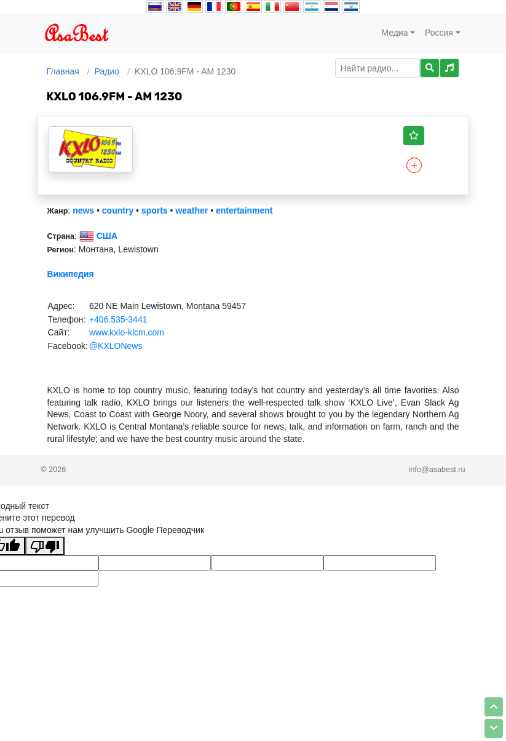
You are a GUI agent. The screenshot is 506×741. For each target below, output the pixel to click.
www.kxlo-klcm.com (126, 332)
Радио (107, 71)
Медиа (394, 33)
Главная (63, 71)
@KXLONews (116, 346)
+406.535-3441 (118, 319)
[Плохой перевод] (45, 546)
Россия (439, 33)
